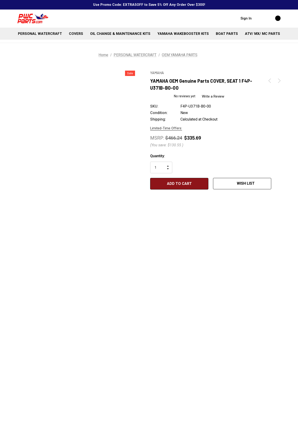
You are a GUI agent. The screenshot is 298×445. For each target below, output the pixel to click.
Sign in (246, 18)
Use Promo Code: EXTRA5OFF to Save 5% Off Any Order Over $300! (149, 5)
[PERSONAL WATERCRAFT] (39, 34)
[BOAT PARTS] (226, 34)
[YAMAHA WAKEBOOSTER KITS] (183, 34)
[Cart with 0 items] (273, 18)
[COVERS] (76, 34)
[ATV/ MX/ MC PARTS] (262, 34)
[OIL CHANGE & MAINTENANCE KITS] (120, 34)
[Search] (259, 18)
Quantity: (157, 156)
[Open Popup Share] (278, 184)
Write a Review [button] (213, 96)
